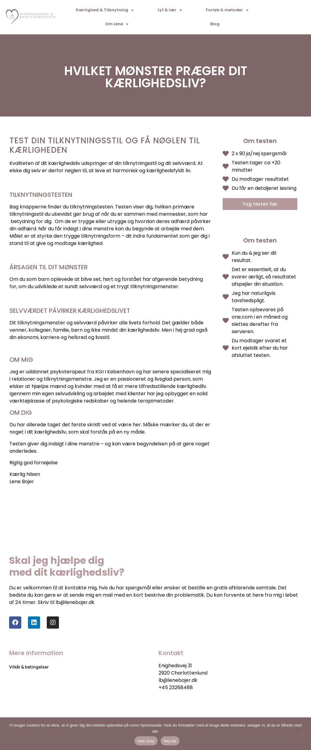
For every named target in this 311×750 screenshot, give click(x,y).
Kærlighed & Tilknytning (105, 10)
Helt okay (146, 741)
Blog (215, 24)
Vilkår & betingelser (29, 667)
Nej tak (170, 741)
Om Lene (116, 24)
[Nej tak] (301, 733)
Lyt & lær (170, 10)
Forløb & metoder (227, 10)
